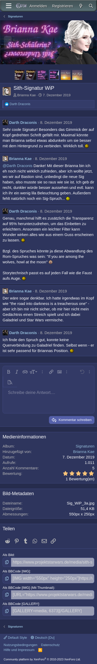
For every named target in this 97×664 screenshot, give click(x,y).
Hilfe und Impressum (19, 650)
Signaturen (85, 446)
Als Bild (8, 555)
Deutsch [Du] (43, 638)
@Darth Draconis (17, 165)
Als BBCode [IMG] (16, 571)
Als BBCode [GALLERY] (21, 604)
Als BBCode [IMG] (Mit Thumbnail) (28, 588)
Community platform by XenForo (42, 659)
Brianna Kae (26, 95)
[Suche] (91, 6)
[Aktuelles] (81, 6)
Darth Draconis (23, 122)
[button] (8, 372)
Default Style (15, 638)
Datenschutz (50, 645)
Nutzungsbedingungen (20, 645)
